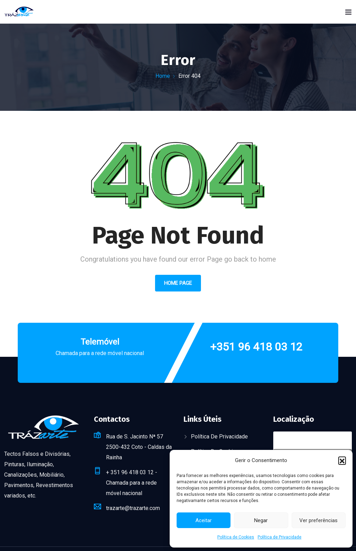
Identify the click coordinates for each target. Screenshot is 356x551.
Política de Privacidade (279, 537)
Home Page (178, 283)
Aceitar (203, 520)
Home (162, 76)
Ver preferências (318, 520)
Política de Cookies (235, 537)
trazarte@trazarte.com (133, 508)
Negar (261, 520)
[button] (342, 460)
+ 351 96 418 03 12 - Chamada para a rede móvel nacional (131, 482)
